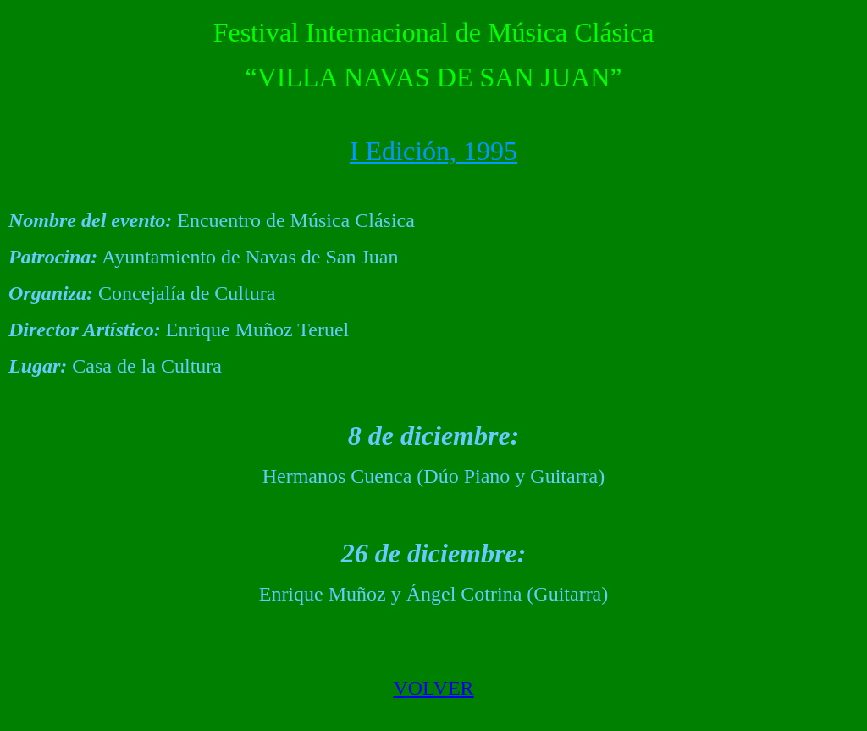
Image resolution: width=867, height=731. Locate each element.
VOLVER (433, 688)
